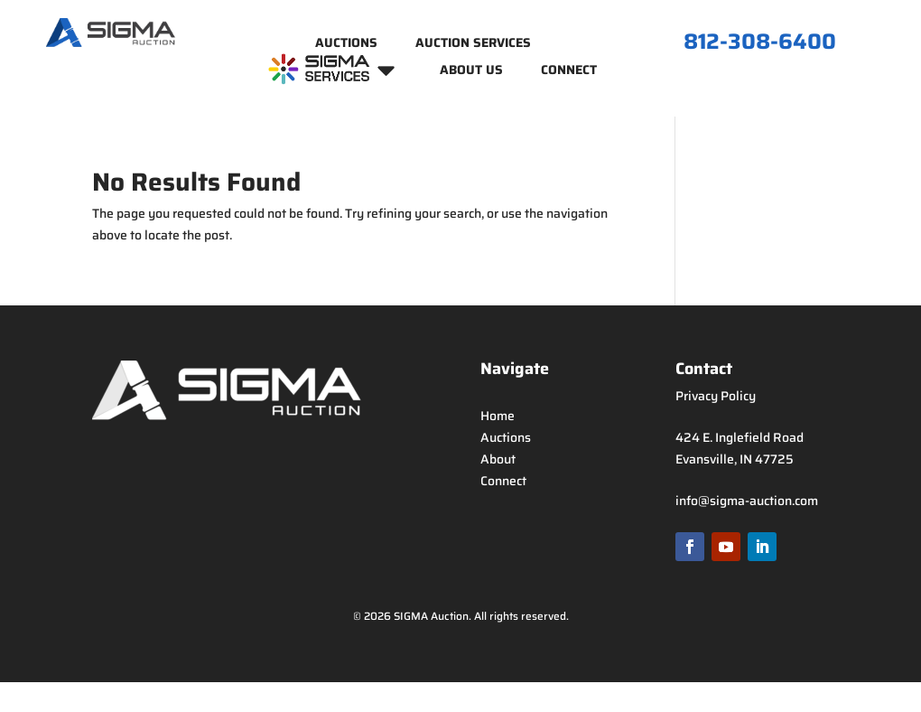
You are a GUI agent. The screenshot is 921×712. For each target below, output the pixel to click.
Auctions (346, 44)
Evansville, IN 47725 (734, 459)
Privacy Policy (715, 396)
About (498, 459)
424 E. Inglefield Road (739, 437)
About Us (471, 71)
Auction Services (473, 44)
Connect (569, 71)
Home (497, 416)
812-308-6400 (760, 41)
